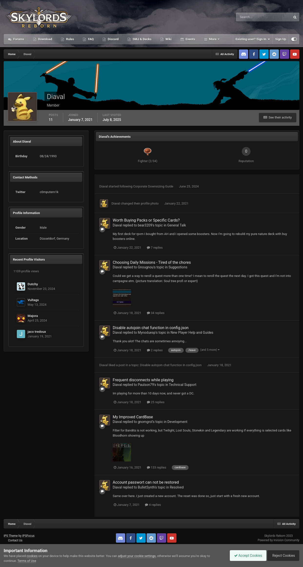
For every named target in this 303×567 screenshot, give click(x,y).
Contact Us (15, 540)
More (212, 39)
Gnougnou (145, 267)
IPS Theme (11, 536)
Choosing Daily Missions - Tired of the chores (152, 262)
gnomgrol (145, 422)
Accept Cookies (246, 555)
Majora (33, 316)
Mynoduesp (147, 332)
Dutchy (33, 284)
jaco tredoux (37, 331)
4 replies (153, 505)
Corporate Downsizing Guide (153, 186)
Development (177, 422)
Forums (18, 39)
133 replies (156, 467)
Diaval (103, 186)
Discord (113, 39)
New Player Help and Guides (192, 332)
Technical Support (182, 385)
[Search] (248, 17)
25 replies (155, 402)
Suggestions (178, 267)
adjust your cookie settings (137, 556)
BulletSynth (146, 487)
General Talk (176, 225)
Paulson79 (146, 385)
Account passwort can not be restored (146, 482)
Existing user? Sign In (253, 39)
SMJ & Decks (142, 39)
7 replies (155, 247)
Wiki (168, 39)
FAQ (90, 39)
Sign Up (280, 39)
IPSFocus (28, 536)
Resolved (177, 487)
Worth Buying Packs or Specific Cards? (146, 220)
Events (190, 39)
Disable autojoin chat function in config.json (151, 327)
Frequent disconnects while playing (143, 380)
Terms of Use (26, 561)
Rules (69, 39)
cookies (32, 556)
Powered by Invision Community (278, 540)
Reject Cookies (282, 555)
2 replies (155, 350)
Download (44, 39)
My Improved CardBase (133, 417)
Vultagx (33, 300)
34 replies (155, 313)
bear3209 (145, 225)
